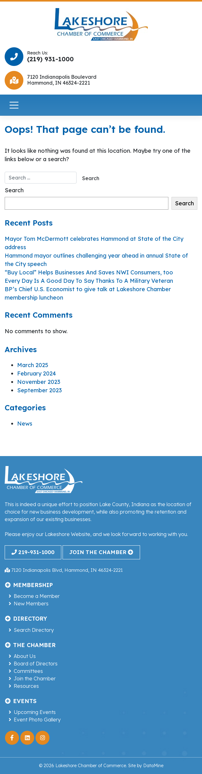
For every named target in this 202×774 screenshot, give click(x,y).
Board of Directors (36, 663)
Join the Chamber (35, 678)
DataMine (153, 765)
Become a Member (37, 596)
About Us (25, 656)
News (24, 423)
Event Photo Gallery (37, 719)
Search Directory (34, 630)
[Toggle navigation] (14, 105)
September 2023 (39, 390)
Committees (28, 671)
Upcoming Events (35, 712)
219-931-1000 (33, 552)
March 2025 (32, 365)
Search (14, 190)
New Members (31, 603)
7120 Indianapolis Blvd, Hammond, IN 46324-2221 (64, 570)
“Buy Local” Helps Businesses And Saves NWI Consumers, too (89, 272)
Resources (26, 686)
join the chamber (101, 552)
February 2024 (36, 373)
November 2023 (38, 381)
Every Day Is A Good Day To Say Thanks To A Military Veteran (89, 280)
